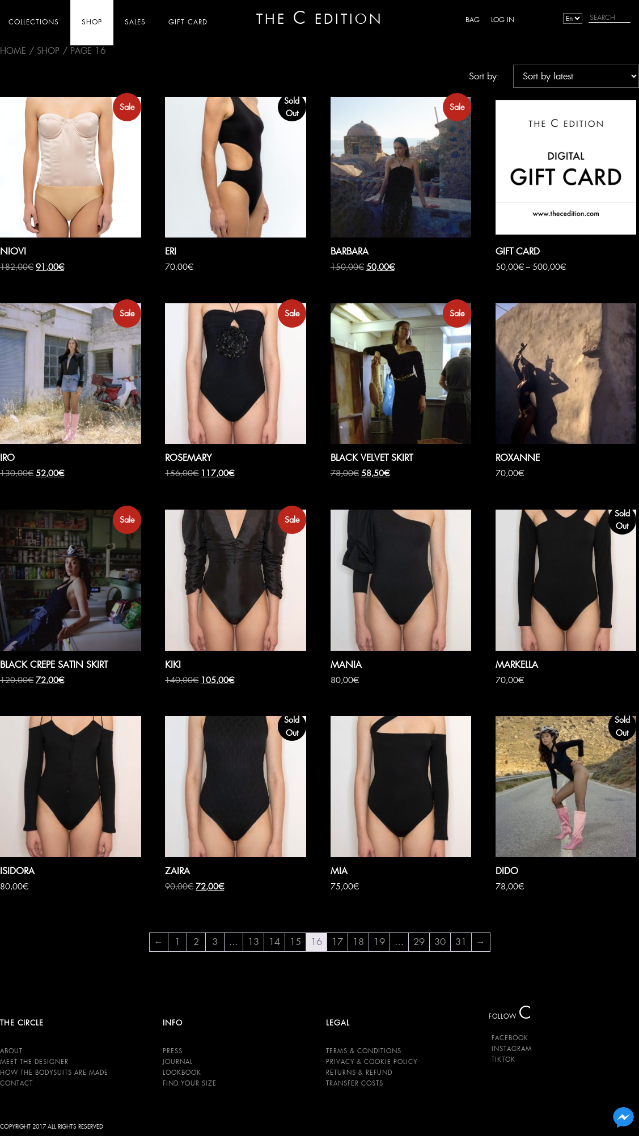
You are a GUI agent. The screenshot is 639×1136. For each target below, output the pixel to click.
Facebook (510, 1038)
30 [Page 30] (440, 942)
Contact (16, 1083)
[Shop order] (576, 76)
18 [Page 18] (358, 942)
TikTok (503, 1059)
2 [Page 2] (196, 942)
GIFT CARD (188, 22)
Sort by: (484, 76)
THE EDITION (319, 18)
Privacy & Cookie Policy (371, 1062)
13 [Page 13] (253, 942)
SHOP (92, 22)
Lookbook (182, 1072)
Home (13, 50)
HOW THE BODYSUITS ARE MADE (54, 1072)
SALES (135, 22)
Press (173, 1051)
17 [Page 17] (337, 942)
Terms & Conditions (363, 1051)
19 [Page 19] (379, 942)
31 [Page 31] (461, 942)
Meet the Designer (34, 1062)
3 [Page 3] (215, 942)
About (11, 1051)
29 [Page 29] (419, 942)
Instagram (512, 1049)
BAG (473, 19)
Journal (178, 1062)
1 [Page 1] (177, 942)
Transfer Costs (354, 1083)
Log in (502, 19)
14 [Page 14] (274, 942)
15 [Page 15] (295, 942)
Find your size (190, 1083)
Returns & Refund (359, 1072)
